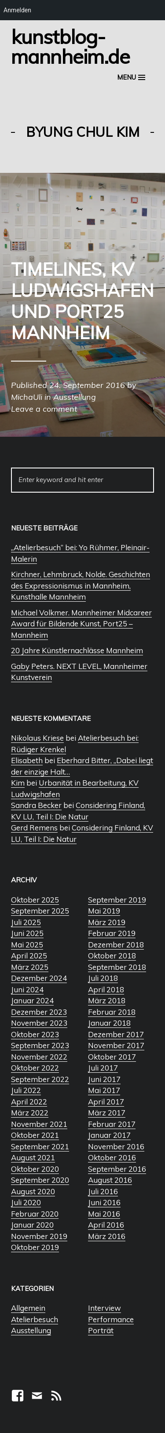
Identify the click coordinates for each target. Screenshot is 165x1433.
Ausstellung (31, 1330)
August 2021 (33, 1157)
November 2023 (39, 1022)
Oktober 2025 (35, 899)
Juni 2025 (27, 933)
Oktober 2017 (112, 1056)
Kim (18, 782)
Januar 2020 (32, 1224)
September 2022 (40, 1079)
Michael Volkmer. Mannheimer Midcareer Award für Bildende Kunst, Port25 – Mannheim (81, 624)
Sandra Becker (36, 805)
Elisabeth (27, 760)
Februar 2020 (35, 1213)
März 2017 (106, 1112)
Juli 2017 (103, 1067)
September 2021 (40, 1146)
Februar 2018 (112, 1011)
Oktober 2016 (112, 1157)
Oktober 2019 (35, 1247)
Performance (111, 1319)
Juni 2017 (104, 1079)
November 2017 (116, 1045)
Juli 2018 (103, 978)
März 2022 (29, 1112)
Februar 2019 (112, 933)
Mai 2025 (27, 944)
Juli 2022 (26, 1090)
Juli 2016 (103, 1191)
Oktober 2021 (35, 1135)
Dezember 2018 (116, 944)
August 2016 (110, 1179)
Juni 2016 (104, 1202)
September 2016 (117, 1168)
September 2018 (117, 967)
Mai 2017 (104, 1090)
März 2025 (29, 967)
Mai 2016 (104, 1213)
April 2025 (29, 955)
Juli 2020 (26, 1202)
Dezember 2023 (39, 1011)
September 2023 (40, 1045)
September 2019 (117, 899)
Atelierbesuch (34, 1319)
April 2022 (29, 1101)
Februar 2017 (112, 1124)
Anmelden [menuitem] (17, 10)
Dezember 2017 (116, 1034)
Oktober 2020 (35, 1168)
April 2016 (106, 1224)
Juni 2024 (27, 989)
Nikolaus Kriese (37, 737)
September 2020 (40, 1179)
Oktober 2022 (35, 1067)
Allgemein (28, 1307)
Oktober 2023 (35, 1034)
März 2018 (106, 1000)
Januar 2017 (109, 1135)
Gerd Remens (34, 827)
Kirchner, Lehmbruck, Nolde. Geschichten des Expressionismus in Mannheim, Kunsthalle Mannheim (80, 585)
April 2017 (106, 1101)
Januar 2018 (109, 1022)
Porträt (101, 1330)
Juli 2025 (26, 922)
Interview (104, 1307)
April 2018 (106, 989)
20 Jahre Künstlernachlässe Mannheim (77, 650)
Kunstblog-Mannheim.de (70, 46)
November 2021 (39, 1124)
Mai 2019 (104, 910)
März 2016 (106, 1236)
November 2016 (116, 1146)
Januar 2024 (32, 1000)
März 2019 (106, 922)
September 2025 (40, 910)
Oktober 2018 (112, 955)
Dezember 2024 (39, 978)
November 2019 (39, 1236)
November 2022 (39, 1056)
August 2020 (33, 1191)
